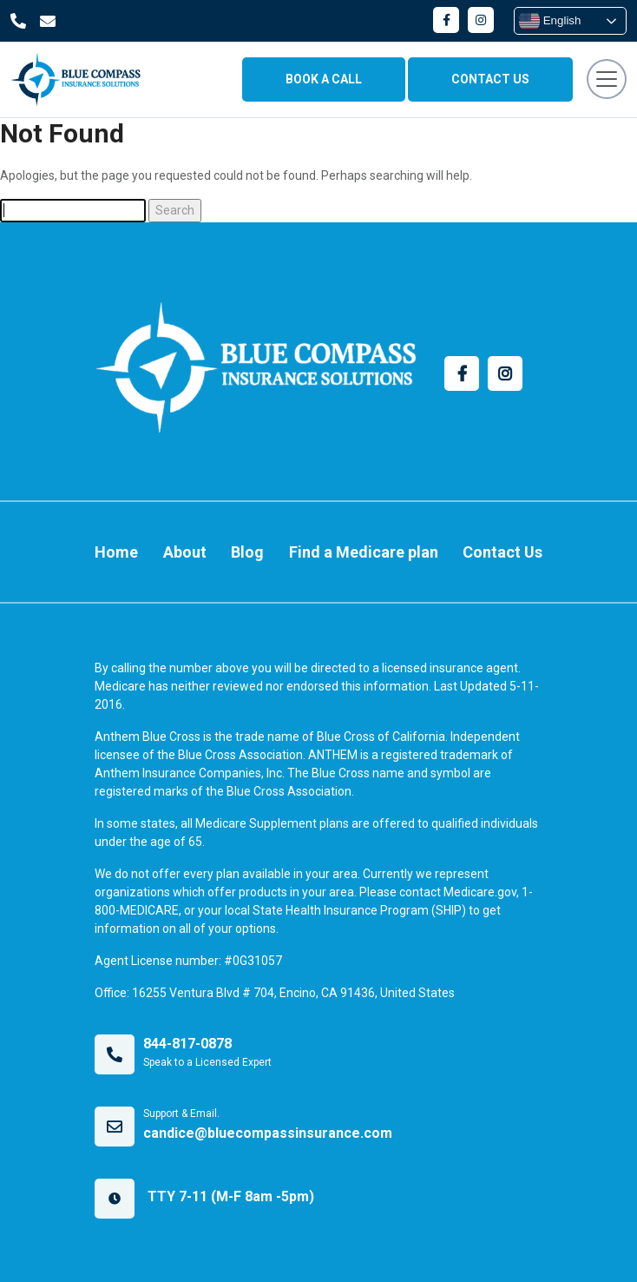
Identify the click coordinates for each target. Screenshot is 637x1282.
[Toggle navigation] (607, 79)
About (185, 552)
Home (116, 552)
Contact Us (502, 552)
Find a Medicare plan (363, 552)
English (550, 20)
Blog (247, 552)
